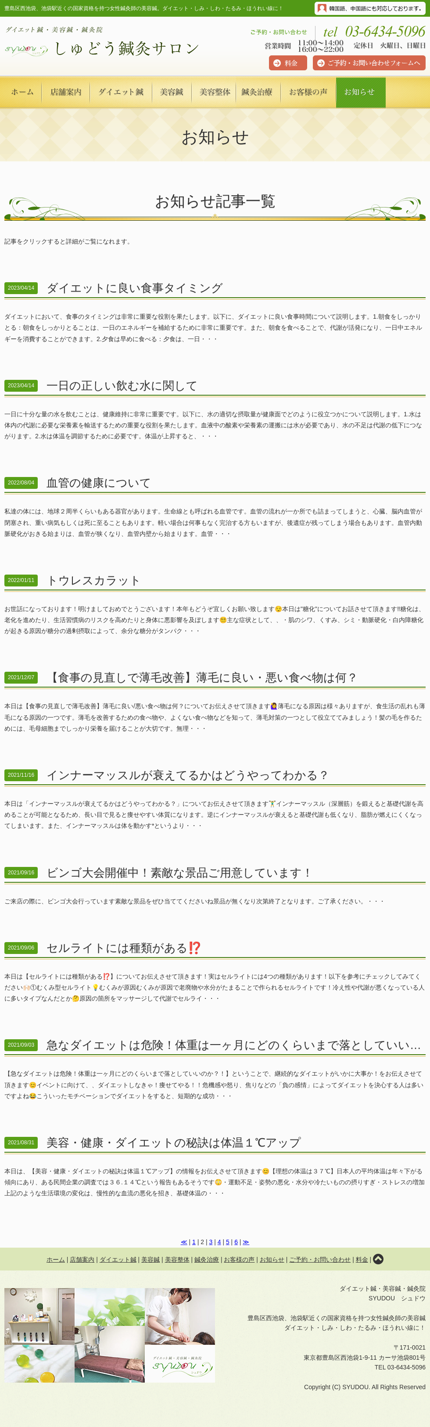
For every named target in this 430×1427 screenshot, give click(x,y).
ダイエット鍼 (118, 1259)
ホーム (56, 1259)
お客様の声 (239, 1259)
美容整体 (177, 1259)
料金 (362, 1259)
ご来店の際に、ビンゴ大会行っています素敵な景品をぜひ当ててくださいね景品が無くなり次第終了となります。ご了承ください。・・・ (215, 881)
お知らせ (272, 1259)
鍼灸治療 (206, 1259)
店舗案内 (82, 1259)
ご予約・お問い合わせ (320, 1259)
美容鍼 (150, 1259)
